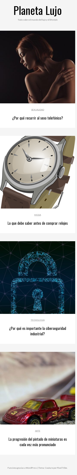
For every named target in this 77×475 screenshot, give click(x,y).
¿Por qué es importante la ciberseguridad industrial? (37, 331)
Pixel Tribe (62, 467)
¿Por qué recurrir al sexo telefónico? (37, 118)
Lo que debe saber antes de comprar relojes (38, 223)
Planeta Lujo (37, 10)
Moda (37, 214)
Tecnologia (38, 320)
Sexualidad (37, 109)
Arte (37, 430)
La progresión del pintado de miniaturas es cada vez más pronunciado (38, 441)
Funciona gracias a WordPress (22, 467)
